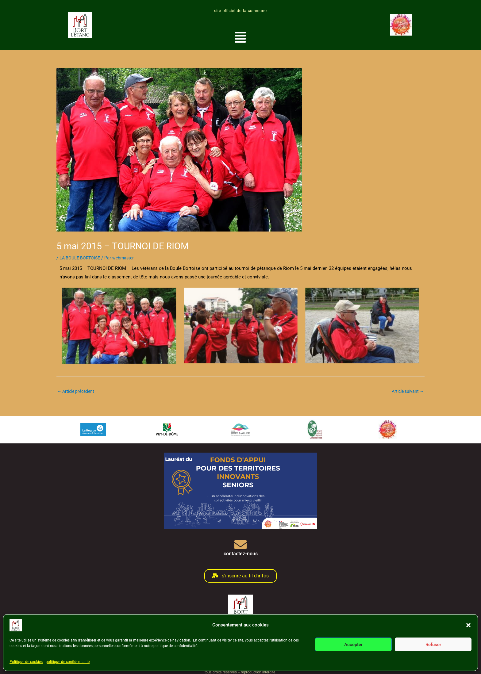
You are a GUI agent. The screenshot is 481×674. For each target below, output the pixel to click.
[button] (468, 625)
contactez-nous (241, 554)
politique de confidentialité (68, 662)
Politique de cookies (26, 662)
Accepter (353, 644)
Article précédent (77, 391)
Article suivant (406, 391)
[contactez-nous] (240, 545)
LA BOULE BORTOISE (81, 258)
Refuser (433, 644)
